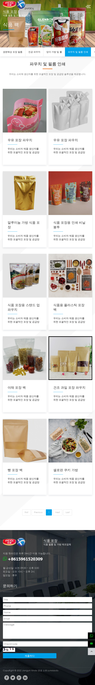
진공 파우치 (34, 51)
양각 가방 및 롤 (54, 51)
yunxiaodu (53, 670)
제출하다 (30, 655)
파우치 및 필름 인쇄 (78, 51)
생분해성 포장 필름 (12, 51)
